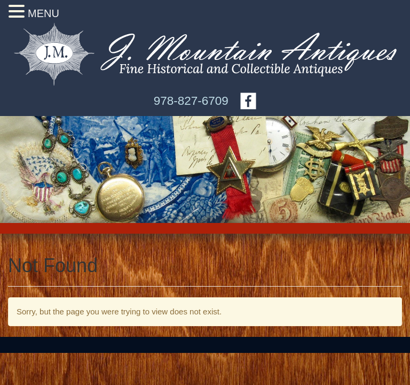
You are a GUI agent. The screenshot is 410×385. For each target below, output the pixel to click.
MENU (43, 13)
